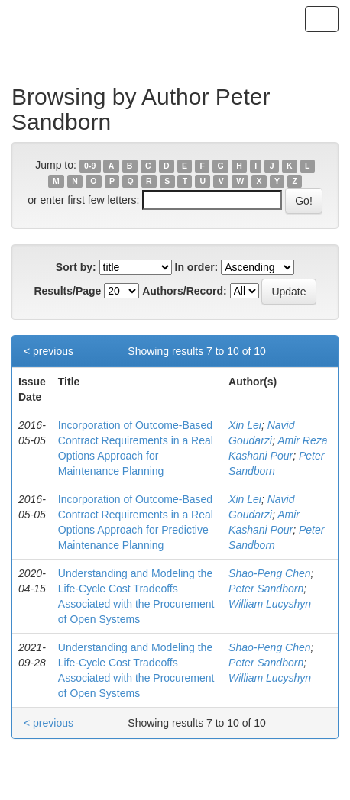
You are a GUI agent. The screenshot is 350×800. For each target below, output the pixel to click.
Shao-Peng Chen (269, 573)
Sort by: (76, 267)
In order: (197, 267)
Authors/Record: (184, 291)
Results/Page (67, 291)
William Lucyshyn (269, 604)
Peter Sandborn (265, 588)
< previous (48, 351)
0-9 (90, 165)
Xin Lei (244, 425)
